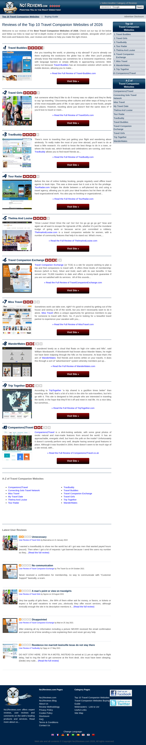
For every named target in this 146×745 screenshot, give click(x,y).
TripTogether (55, 390)
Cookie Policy (46, 713)
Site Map (78, 713)
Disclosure (44, 716)
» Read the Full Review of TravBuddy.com (72, 157)
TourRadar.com (42, 187)
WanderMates (16, 343)
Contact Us (44, 725)
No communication (42, 565)
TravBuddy (15, 134)
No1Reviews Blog (47, 700)
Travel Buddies (17, 47)
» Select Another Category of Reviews (118, 3)
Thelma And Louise (20, 218)
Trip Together (16, 385)
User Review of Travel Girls (29, 540)
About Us (43, 703)
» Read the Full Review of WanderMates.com (73, 366)
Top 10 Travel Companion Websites (91, 697)
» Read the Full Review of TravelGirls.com (73, 115)
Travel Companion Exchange (26, 260)
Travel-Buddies (61, 65)
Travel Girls (15, 92)
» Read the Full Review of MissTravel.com (73, 324)
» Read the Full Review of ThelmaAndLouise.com (73, 240)
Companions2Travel (20, 427)
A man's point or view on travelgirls (52, 591)
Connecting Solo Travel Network (24, 490)
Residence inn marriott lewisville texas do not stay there (63, 645)
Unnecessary (39, 537)
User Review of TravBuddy (29, 648)
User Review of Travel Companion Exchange (36, 569)
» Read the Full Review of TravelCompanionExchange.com (73, 282)
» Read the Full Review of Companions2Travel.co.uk (73, 453)
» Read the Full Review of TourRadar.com (73, 199)
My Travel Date (15, 496)
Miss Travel (15, 302)
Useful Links (80, 710)
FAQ (41, 719)
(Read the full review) (38, 552)
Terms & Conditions (48, 722)
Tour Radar (15, 176)
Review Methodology (49, 707)
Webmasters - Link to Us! (86, 707)
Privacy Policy (46, 710)
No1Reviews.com (47, 697)
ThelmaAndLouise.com (46, 232)
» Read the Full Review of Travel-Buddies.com (73, 73)
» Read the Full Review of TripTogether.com (73, 408)
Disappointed (39, 619)
